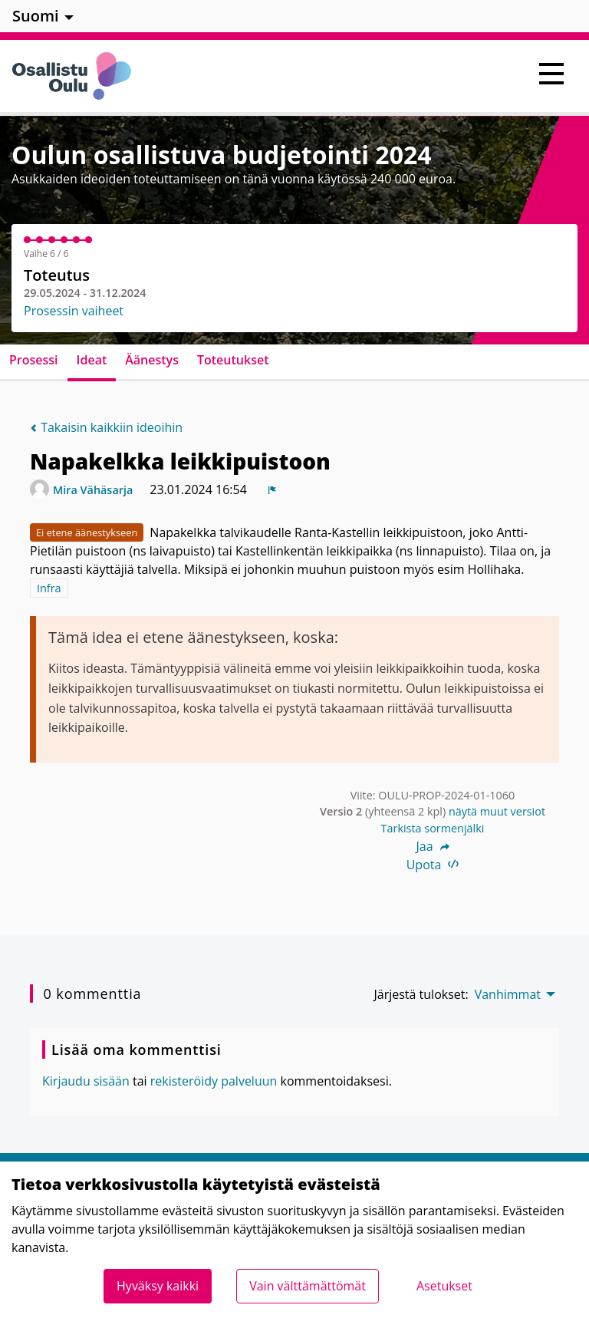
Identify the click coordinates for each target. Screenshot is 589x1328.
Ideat (92, 359)
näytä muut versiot (497, 811)
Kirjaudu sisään (86, 1081)
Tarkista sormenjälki (433, 828)
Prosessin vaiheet (73, 310)
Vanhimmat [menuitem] (508, 994)
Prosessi (33, 359)
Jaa (432, 846)
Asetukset (444, 1285)
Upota (432, 864)
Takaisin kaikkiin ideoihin (106, 427)
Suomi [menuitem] (35, 15)
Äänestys (152, 359)
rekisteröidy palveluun (214, 1081)
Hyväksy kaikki (158, 1285)
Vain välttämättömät (307, 1285)
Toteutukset (233, 359)
